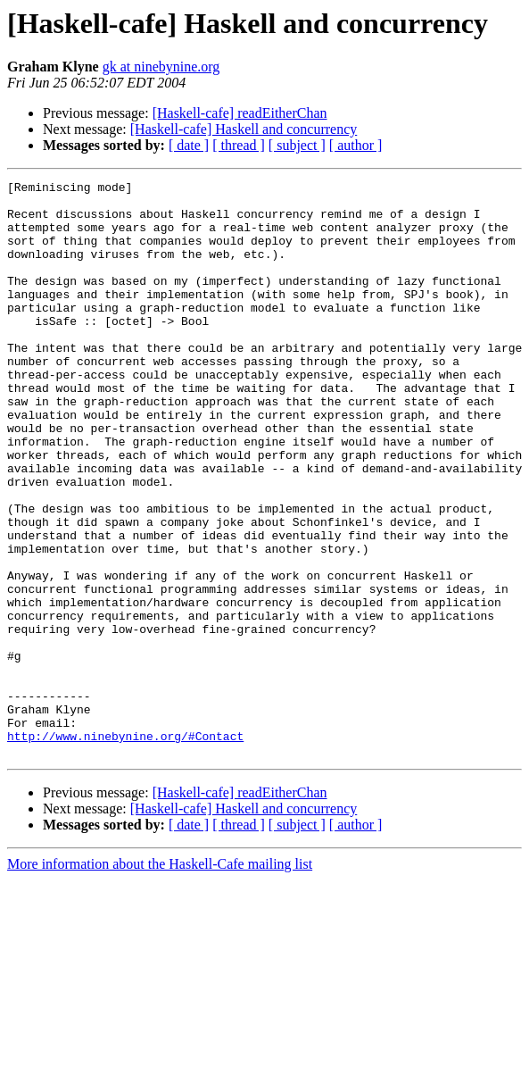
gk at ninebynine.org (161, 66)
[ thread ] (238, 145)
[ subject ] (297, 145)
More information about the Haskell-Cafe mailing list (159, 979)
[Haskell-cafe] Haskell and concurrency (244, 129)
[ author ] (356, 145)
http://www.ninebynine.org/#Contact (125, 848)
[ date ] (189, 145)
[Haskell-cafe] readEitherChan (240, 113)
